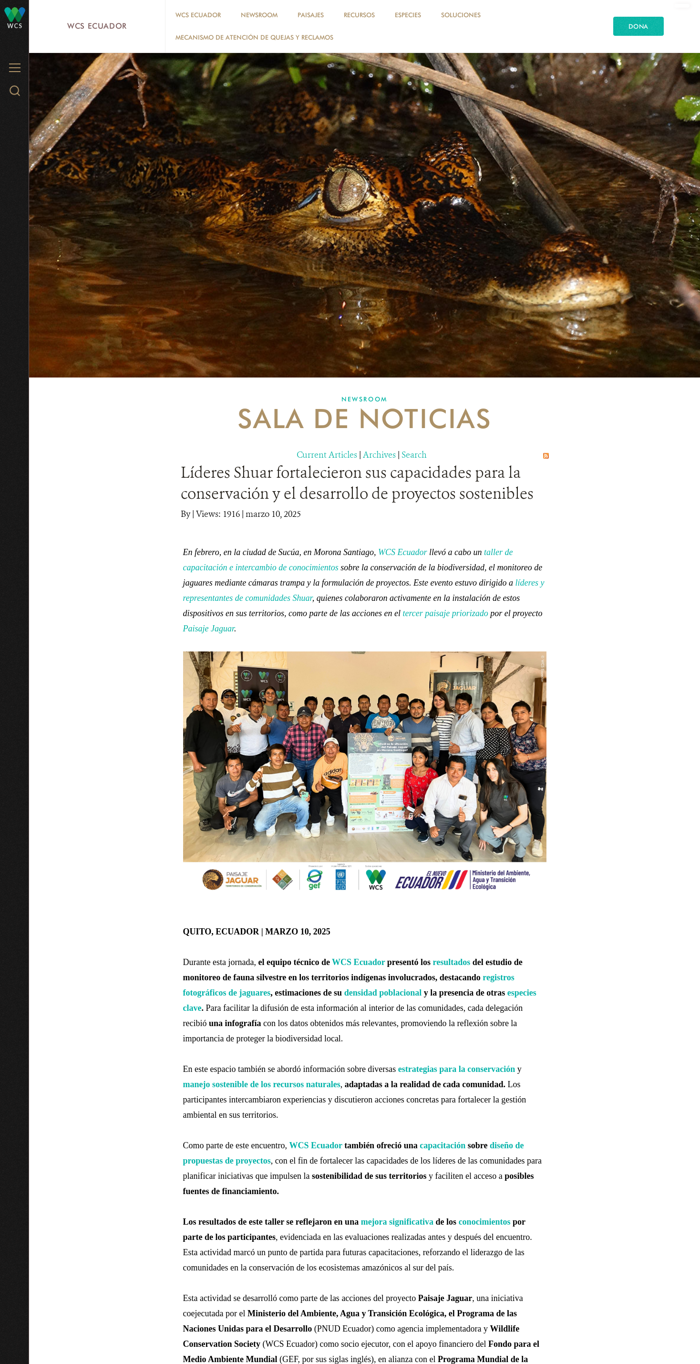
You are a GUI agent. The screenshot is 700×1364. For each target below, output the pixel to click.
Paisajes (311, 15)
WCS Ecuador (97, 26)
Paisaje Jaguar (209, 628)
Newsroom (259, 15)
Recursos (359, 15)
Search (414, 455)
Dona (638, 26)
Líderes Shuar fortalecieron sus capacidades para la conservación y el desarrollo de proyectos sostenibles (357, 482)
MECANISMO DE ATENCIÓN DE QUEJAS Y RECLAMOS (254, 37)
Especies (408, 15)
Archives (379, 455)
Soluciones (461, 15)
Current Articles (327, 455)
